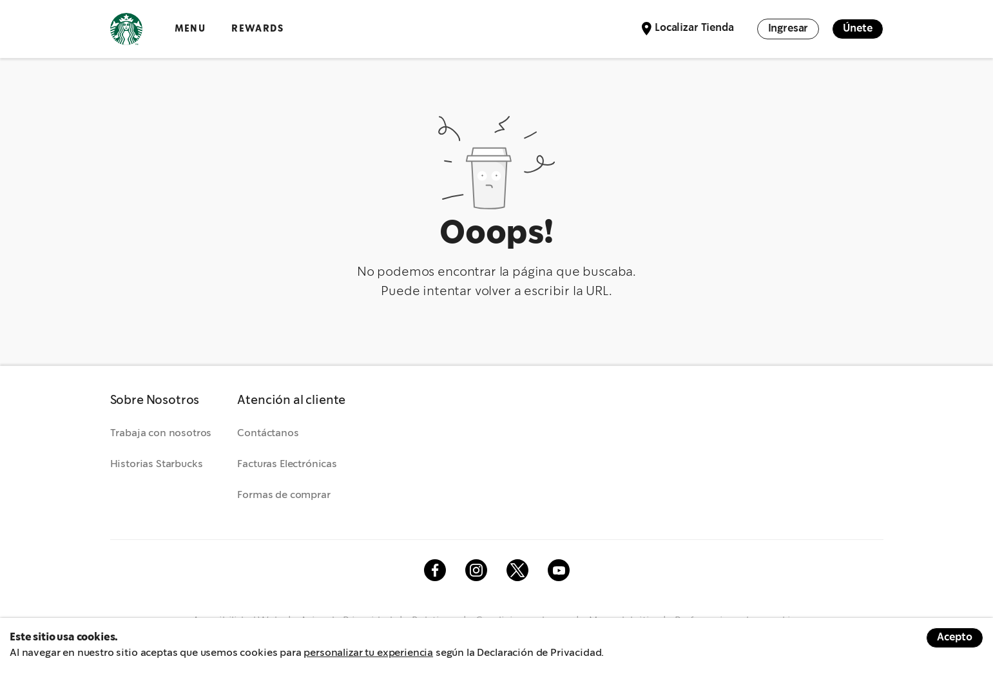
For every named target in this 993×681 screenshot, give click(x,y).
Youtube (559, 570)
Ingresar (788, 29)
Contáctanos (267, 433)
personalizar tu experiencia (368, 653)
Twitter (517, 570)
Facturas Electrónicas (287, 464)
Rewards (257, 28)
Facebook (435, 570)
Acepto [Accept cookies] (954, 637)
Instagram (476, 570)
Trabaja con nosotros (161, 433)
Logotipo (126, 29)
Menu (190, 28)
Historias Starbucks (156, 464)
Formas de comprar (283, 495)
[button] (161, 401)
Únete (857, 29)
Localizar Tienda (694, 28)
